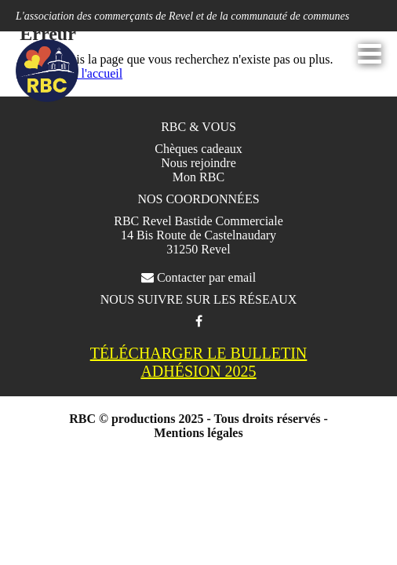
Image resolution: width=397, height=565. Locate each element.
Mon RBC (198, 177)
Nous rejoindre (198, 163)
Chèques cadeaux (198, 148)
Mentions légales (198, 432)
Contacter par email (198, 277)
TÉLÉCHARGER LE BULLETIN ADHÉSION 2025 (199, 362)
